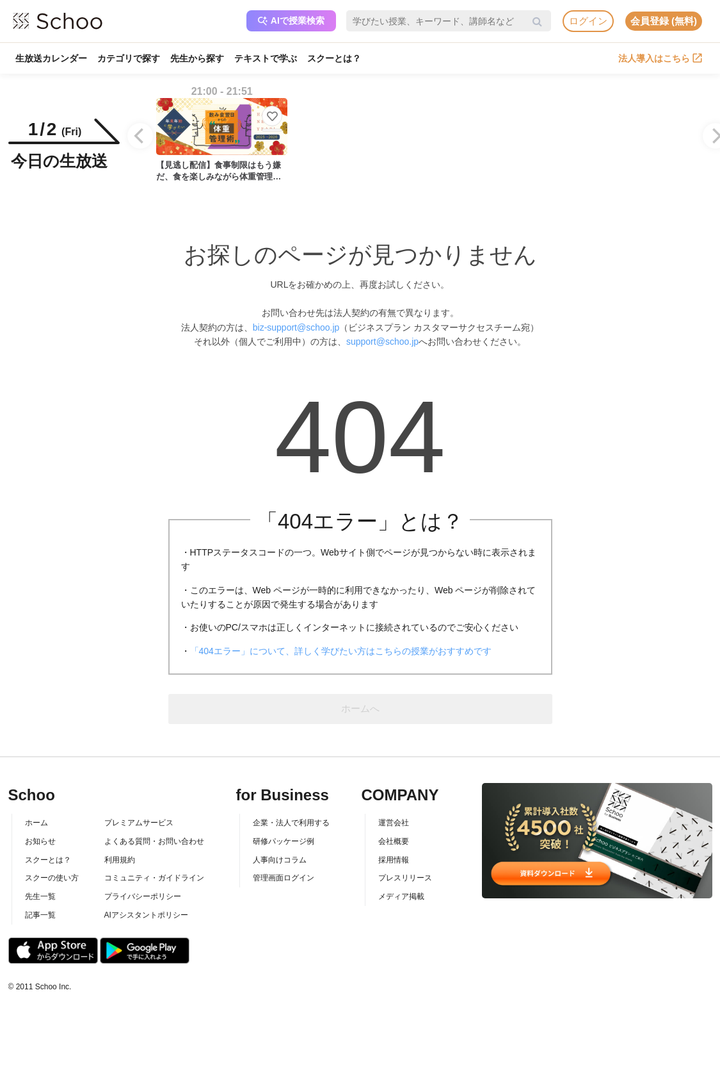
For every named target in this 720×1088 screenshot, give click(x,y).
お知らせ (40, 841)
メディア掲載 (401, 896)
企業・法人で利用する (291, 822)
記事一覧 (40, 915)
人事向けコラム (280, 859)
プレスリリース (405, 877)
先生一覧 (40, 896)
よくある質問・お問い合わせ (154, 841)
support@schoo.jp (382, 341)
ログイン (588, 20)
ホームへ (360, 708)
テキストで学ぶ (265, 58)
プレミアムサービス (138, 822)
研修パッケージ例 (283, 841)
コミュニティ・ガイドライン (154, 877)
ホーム (36, 822)
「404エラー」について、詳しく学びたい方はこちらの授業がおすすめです (341, 651)
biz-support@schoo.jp (296, 327)
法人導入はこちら (660, 58)
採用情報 (393, 859)
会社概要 (393, 841)
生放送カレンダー (51, 58)
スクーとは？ (334, 58)
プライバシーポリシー (142, 896)
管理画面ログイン (283, 877)
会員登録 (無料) (663, 20)
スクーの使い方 (52, 877)
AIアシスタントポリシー (146, 915)
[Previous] (140, 136)
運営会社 (393, 822)
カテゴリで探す (128, 58)
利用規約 (119, 859)
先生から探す (197, 58)
